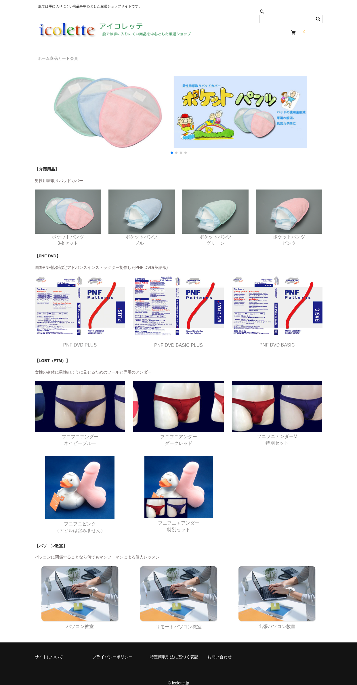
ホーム (47, 55)
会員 (112, 55)
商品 (68, 55)
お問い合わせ (219, 648)
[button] (172, 144)
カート (90, 55)
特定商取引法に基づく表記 (174, 648)
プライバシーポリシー (112, 648)
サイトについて (49, 648)
